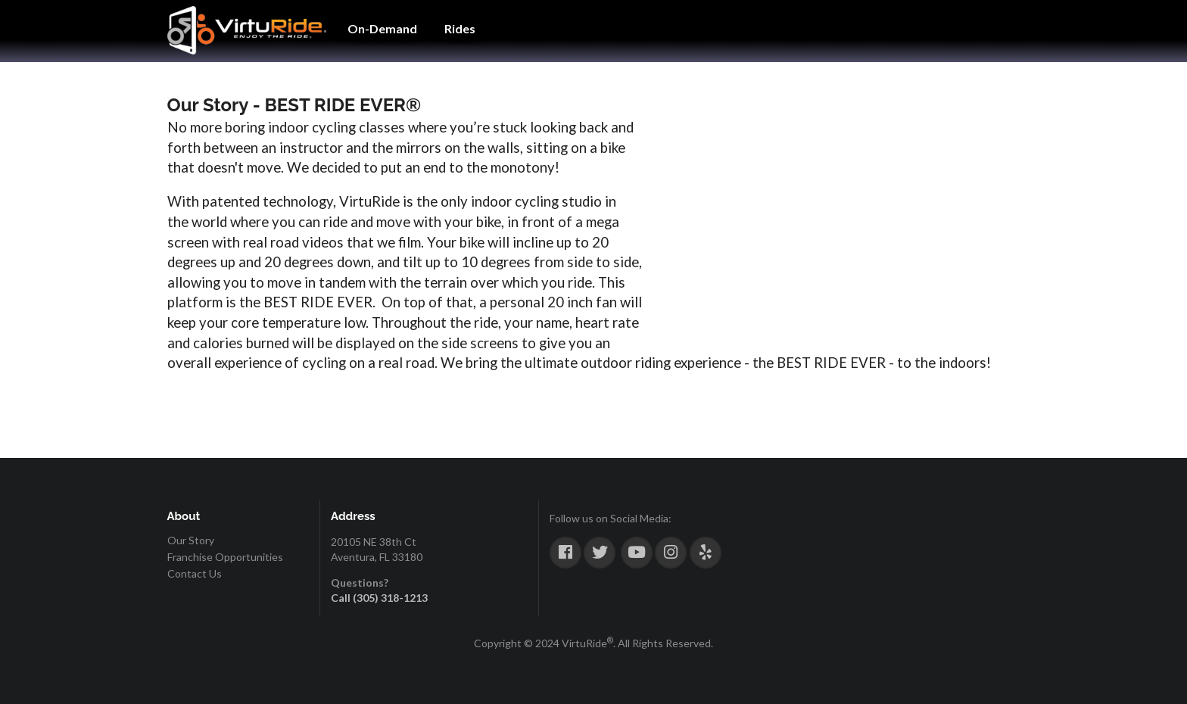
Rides (459, 28)
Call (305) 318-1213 (379, 597)
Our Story (190, 540)
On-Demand (382, 28)
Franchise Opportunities (225, 556)
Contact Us (194, 573)
